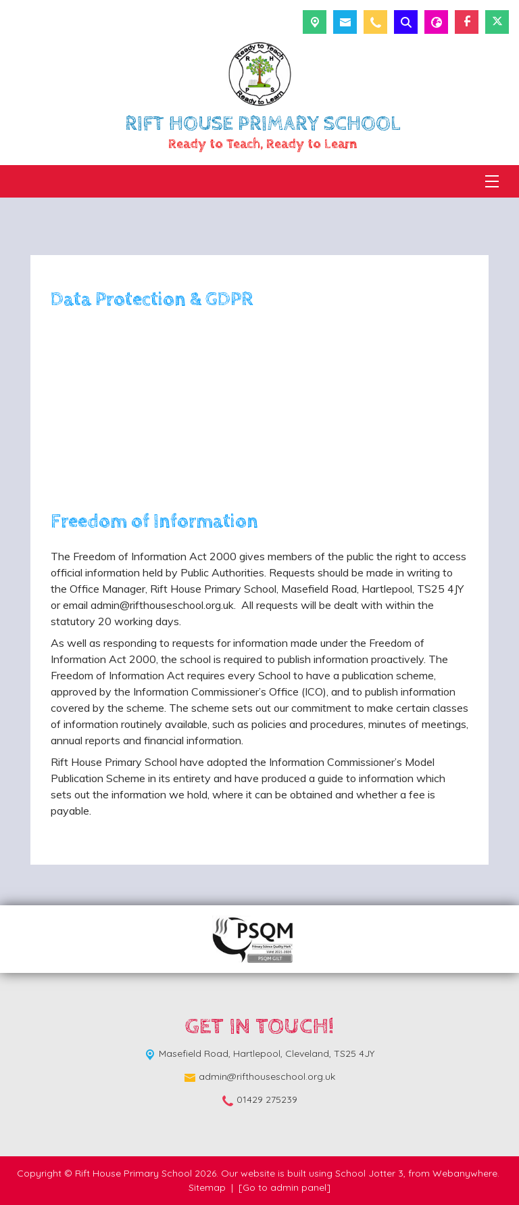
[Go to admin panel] (284, 1187)
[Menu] (492, 181)
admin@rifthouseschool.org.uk (267, 1076)
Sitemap (207, 1187)
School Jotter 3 (369, 1173)
